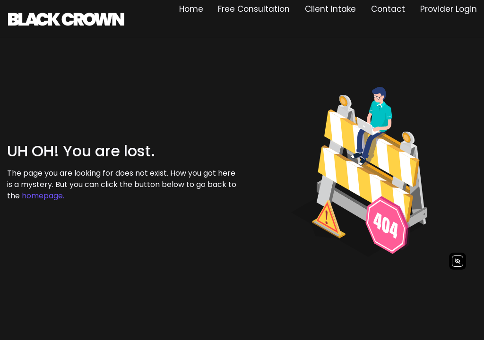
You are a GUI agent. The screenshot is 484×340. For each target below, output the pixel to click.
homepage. (43, 195)
